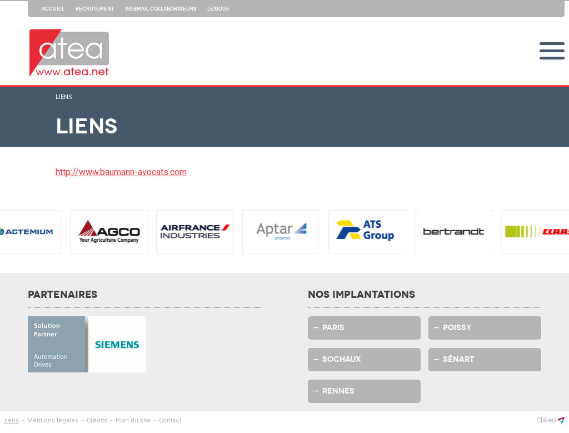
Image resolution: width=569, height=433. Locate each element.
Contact (170, 420)
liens (64, 97)
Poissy (457, 327)
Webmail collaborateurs (160, 9)
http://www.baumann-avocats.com (121, 172)
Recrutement (95, 9)
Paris (333, 327)
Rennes (338, 391)
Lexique (218, 9)
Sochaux (341, 359)
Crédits (97, 420)
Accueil (53, 9)
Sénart (458, 359)
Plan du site (133, 420)
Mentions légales (52, 420)
